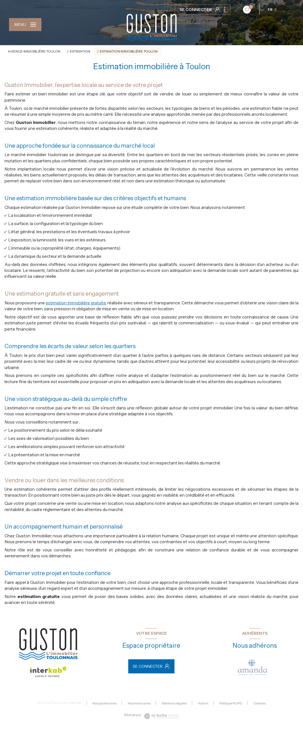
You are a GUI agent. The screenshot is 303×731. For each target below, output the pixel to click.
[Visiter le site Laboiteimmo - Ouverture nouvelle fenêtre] (161, 716)
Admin (203, 703)
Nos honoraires (139, 703)
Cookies (259, 703)
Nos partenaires (104, 703)
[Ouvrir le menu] (25, 24)
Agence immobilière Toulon (34, 51)
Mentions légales (174, 703)
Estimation (80, 51)
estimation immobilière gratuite (75, 303)
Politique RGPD (230, 703)
